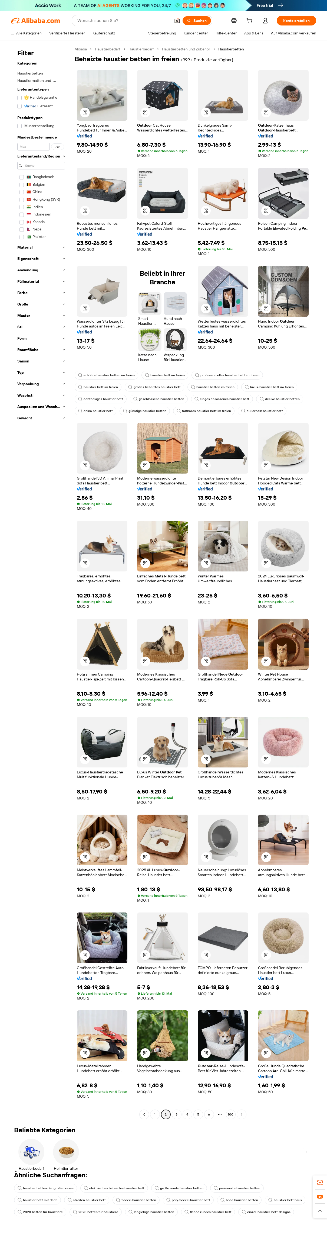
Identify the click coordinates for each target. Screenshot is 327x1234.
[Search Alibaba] (123, 21)
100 (230, 1114)
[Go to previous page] (144, 1114)
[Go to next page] (241, 1114)
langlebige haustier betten (151, 1212)
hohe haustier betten (239, 1200)
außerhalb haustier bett (262, 411)
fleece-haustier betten (136, 1200)
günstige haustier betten (144, 411)
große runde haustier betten (179, 1188)
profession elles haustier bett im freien (227, 375)
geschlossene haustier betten (158, 399)
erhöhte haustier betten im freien (106, 375)
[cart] (250, 21)
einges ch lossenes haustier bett (221, 399)
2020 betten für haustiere (40, 1212)
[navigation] (41, 582)
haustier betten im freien (212, 387)
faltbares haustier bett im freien (204, 411)
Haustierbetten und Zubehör (186, 49)
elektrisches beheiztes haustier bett (114, 1188)
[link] (320, 1182)
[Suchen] (197, 20)
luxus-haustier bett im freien (269, 387)
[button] (177, 20)
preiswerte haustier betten (237, 1188)
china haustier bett (95, 411)
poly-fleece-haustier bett (188, 1200)
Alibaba (81, 49)
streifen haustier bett (87, 1200)
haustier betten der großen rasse (46, 1188)
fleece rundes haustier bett (208, 1212)
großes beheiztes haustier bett (154, 387)
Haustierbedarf (107, 49)
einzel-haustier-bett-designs (266, 1212)
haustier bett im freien (165, 375)
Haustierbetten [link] (231, 49)
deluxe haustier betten (280, 399)
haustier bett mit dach (37, 1200)
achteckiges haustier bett (100, 399)
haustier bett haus (285, 1200)
